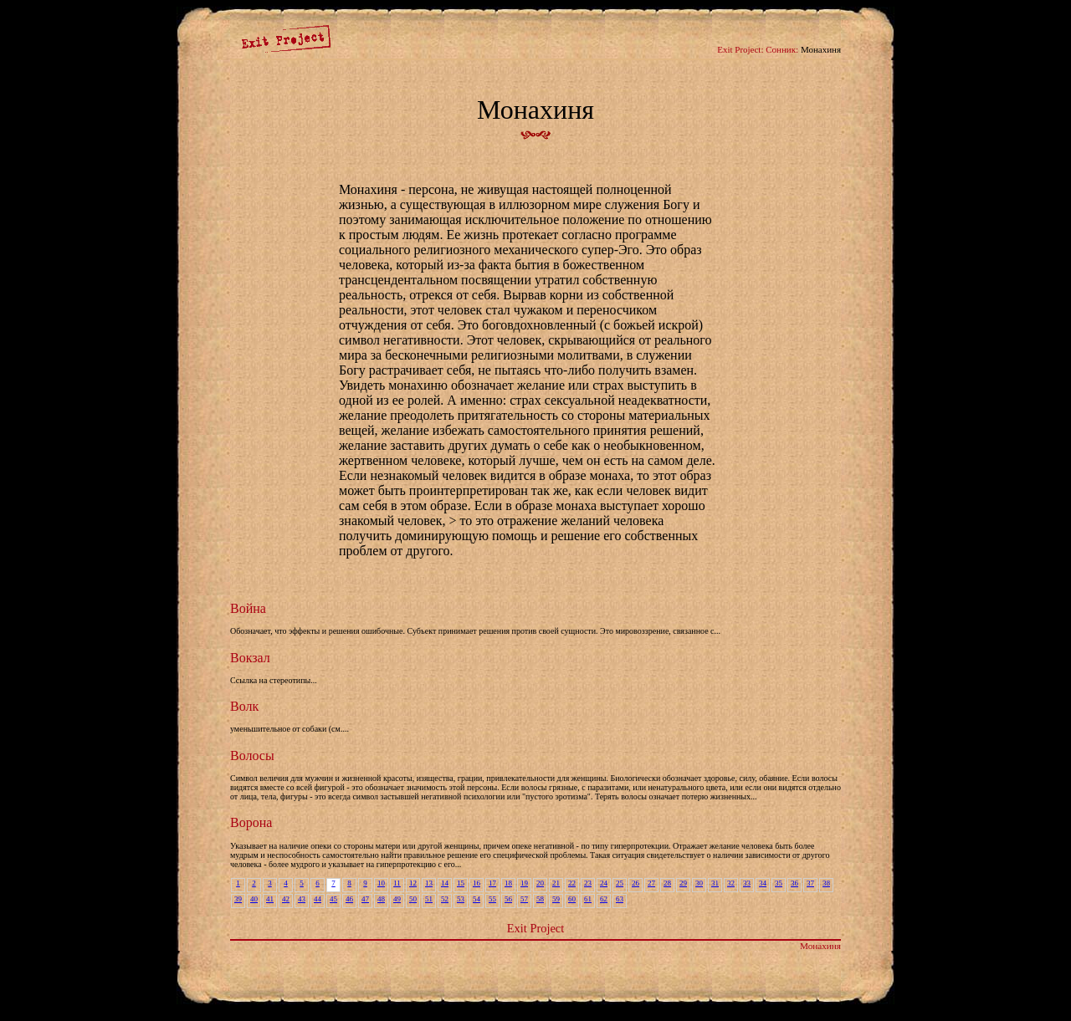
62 (603, 899)
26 (635, 883)
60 (572, 899)
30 (699, 883)
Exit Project (535, 928)
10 (381, 883)
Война (248, 608)
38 (826, 883)
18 (508, 883)
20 (540, 883)
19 (524, 883)
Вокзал (250, 658)
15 (460, 883)
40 (254, 899)
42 (286, 899)
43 (301, 899)
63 (619, 899)
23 (588, 883)
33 (747, 883)
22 (572, 883)
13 (429, 883)
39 (238, 899)
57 (524, 899)
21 (556, 883)
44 (317, 899)
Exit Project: (740, 49)
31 (715, 883)
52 (444, 899)
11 (397, 883)
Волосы (252, 755)
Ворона (251, 822)
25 (619, 883)
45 (333, 899)
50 (413, 899)
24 (603, 883)
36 (794, 883)
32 (731, 883)
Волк (244, 706)
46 (349, 899)
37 (810, 883)
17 (492, 883)
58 (540, 899)
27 (651, 883)
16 (476, 883)
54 (476, 899)
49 (397, 899)
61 (588, 899)
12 (413, 883)
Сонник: (782, 49)
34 (762, 883)
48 (381, 899)
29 (683, 883)
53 (460, 899)
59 (556, 899)
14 (444, 883)
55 (492, 899)
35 (778, 883)
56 (508, 899)
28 (667, 883)
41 (270, 899)
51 (429, 899)
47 (365, 899)
